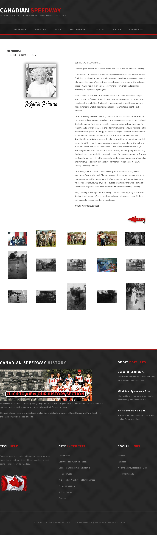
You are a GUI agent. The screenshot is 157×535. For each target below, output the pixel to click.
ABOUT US (40, 29)
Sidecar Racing (65, 492)
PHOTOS (100, 29)
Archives (62, 498)
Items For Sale (65, 473)
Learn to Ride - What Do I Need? (73, 461)
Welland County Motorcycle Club (132, 467)
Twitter (121, 455)
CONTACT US (136, 29)
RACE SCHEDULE (78, 29)
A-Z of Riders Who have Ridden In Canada (77, 479)
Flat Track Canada (126, 473)
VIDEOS (117, 29)
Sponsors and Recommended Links (74, 467)
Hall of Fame (64, 455)
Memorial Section (67, 486)
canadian (30, 10)
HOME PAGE (20, 29)
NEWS (58, 29)
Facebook (122, 461)
